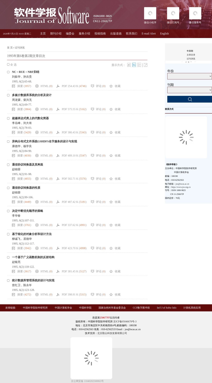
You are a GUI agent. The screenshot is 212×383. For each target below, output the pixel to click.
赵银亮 (16, 261)
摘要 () (24, 86)
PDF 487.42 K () (74, 201)
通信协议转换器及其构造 (27, 164)
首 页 (10, 47)
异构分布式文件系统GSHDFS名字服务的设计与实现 (44, 141)
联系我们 (131, 33)
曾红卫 (16, 285)
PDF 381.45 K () (74, 271)
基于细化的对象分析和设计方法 (32, 234)
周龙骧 (16, 99)
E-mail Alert (149, 33)
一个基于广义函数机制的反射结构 (33, 257)
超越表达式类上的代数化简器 (30, 118)
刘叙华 (16, 76)
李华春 (16, 215)
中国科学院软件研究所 (35, 307)
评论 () (101, 86)
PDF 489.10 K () (74, 155)
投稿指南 (100, 33)
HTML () (46, 86)
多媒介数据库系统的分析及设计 (32, 95)
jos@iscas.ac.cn (182, 184)
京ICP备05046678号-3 (124, 321)
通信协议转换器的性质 (26, 187)
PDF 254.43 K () (74, 86)
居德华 (27, 238)
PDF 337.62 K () (74, 225)
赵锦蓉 (16, 169)
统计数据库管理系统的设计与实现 (33, 280)
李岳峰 (16, 122)
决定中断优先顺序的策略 (27, 210)
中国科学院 (85, 307)
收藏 (117, 86)
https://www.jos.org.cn (181, 187)
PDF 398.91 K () (74, 294)
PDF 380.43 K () (74, 132)
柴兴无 (27, 99)
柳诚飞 (16, 238)
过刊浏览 (20, 47)
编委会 (70, 33)
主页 (43, 33)
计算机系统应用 (192, 307)
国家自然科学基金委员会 (112, 307)
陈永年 (27, 285)
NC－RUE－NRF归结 (25, 71)
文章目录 (191, 55)
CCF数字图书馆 (141, 307)
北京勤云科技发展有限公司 (112, 333)
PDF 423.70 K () (74, 248)
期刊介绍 (55, 33)
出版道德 (116, 33)
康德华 (16, 146)
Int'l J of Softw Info (166, 307)
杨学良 (27, 146)
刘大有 (27, 122)
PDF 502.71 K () (74, 178)
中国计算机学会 (63, 307)
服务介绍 (84, 33)
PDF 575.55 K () (74, 109)
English (164, 33)
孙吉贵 (27, 76)
